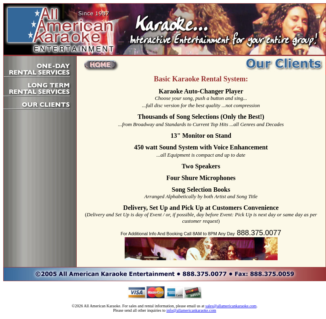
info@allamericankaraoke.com (191, 310)
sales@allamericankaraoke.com (231, 306)
